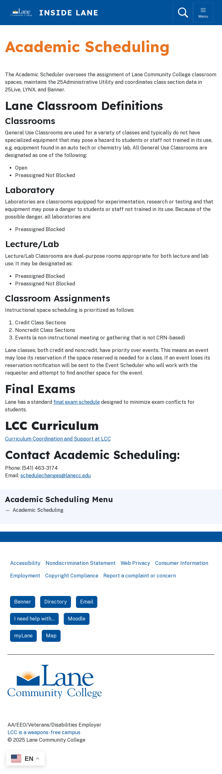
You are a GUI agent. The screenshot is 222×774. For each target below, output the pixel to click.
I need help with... (34, 619)
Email (86, 602)
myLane (23, 636)
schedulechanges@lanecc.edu (55, 476)
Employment (25, 576)
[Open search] (183, 13)
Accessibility (25, 563)
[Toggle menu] (203, 13)
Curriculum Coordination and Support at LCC (58, 439)
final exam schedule (76, 402)
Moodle (76, 619)
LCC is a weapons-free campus (44, 732)
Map (51, 636)
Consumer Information (181, 563)
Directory (55, 602)
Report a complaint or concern (139, 576)
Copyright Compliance (71, 576)
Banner (22, 602)
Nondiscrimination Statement (81, 563)
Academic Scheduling (38, 510)
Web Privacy (135, 563)
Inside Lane (69, 12)
